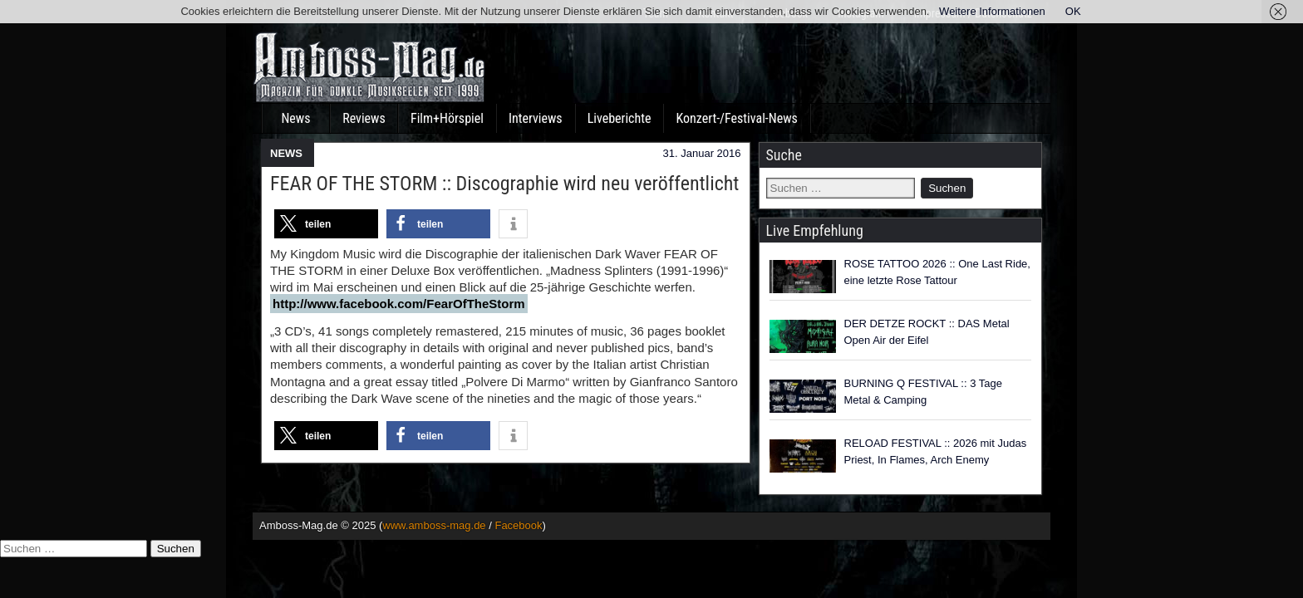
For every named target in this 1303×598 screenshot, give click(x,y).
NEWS (286, 153)
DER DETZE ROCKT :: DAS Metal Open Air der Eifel (927, 331)
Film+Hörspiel (447, 118)
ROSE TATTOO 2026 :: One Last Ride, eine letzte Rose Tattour (937, 272)
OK (1073, 11)
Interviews (536, 118)
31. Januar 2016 (702, 153)
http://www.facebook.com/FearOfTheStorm (399, 304)
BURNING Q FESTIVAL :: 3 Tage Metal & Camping (923, 391)
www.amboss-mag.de (433, 525)
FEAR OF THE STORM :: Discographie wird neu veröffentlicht (504, 183)
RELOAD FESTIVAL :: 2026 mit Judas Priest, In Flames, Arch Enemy (935, 451)
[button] (326, 223)
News (295, 118)
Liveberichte (620, 118)
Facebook (518, 525)
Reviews (364, 118)
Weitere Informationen (992, 11)
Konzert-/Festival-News (736, 118)
